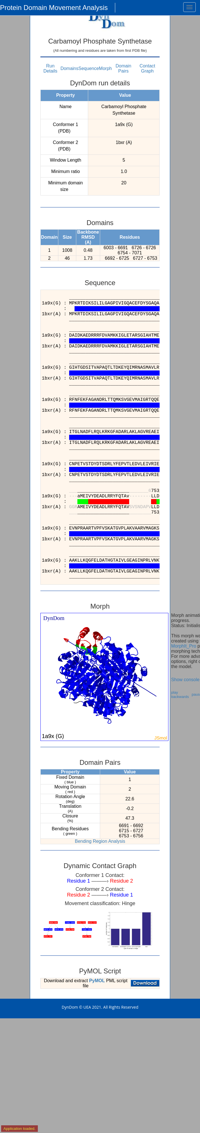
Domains (69, 68)
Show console (185, 679)
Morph (105, 68)
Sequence (89, 68)
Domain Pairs (123, 68)
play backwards (180, 694)
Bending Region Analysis (100, 841)
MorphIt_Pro (183, 646)
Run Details (50, 68)
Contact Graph (147, 68)
